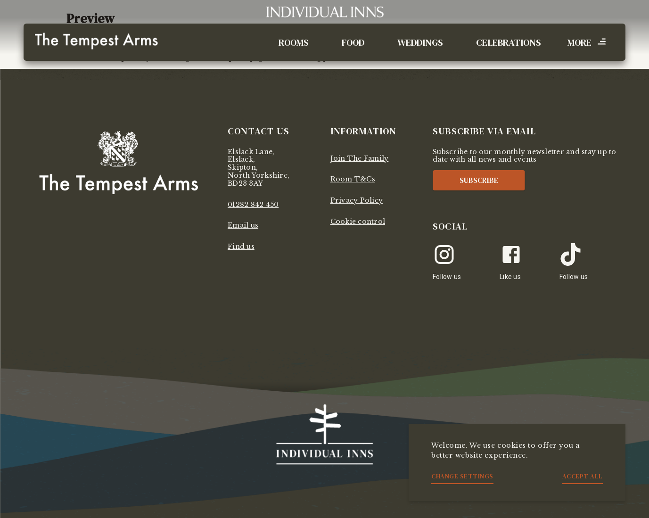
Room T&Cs (352, 179)
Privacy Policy (356, 200)
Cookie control (358, 221)
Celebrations (508, 42)
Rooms (294, 42)
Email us (243, 225)
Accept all (582, 476)
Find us (241, 246)
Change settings (462, 476)
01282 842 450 (253, 204)
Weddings (420, 42)
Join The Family (359, 158)
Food (353, 42)
